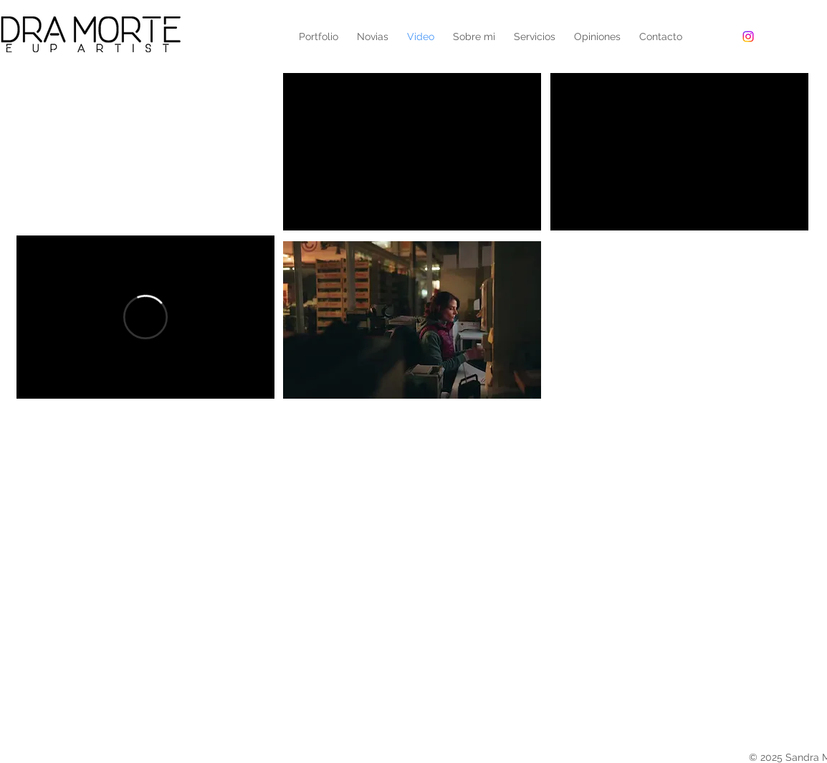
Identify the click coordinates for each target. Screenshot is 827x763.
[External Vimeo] (145, 317)
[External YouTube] (145, 151)
